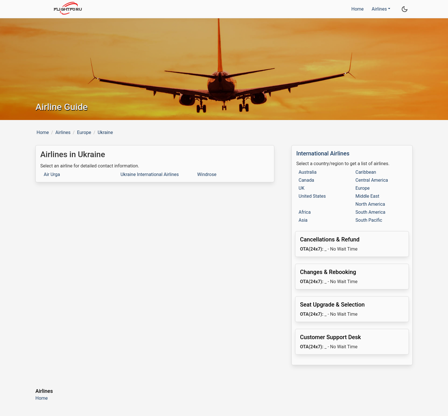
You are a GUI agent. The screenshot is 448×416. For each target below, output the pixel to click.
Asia (303, 220)
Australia (308, 172)
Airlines (63, 132)
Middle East (367, 196)
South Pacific (368, 220)
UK (301, 188)
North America (370, 204)
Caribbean (365, 172)
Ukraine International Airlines (150, 174)
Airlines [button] (379, 9)
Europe (84, 132)
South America (370, 212)
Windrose (206, 174)
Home (357, 9)
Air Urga (52, 174)
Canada (306, 180)
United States (312, 196)
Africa (305, 212)
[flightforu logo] (67, 9)
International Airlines (322, 153)
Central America (371, 180)
